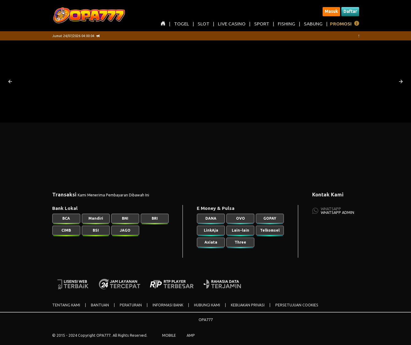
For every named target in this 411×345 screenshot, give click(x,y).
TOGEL (181, 23)
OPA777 (206, 319)
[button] (10, 81)
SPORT (261, 23)
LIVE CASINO (232, 23)
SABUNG (313, 23)
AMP (191, 335)
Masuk (331, 11)
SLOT (203, 23)
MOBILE (169, 335)
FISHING (286, 23)
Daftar (350, 11)
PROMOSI (341, 23)
